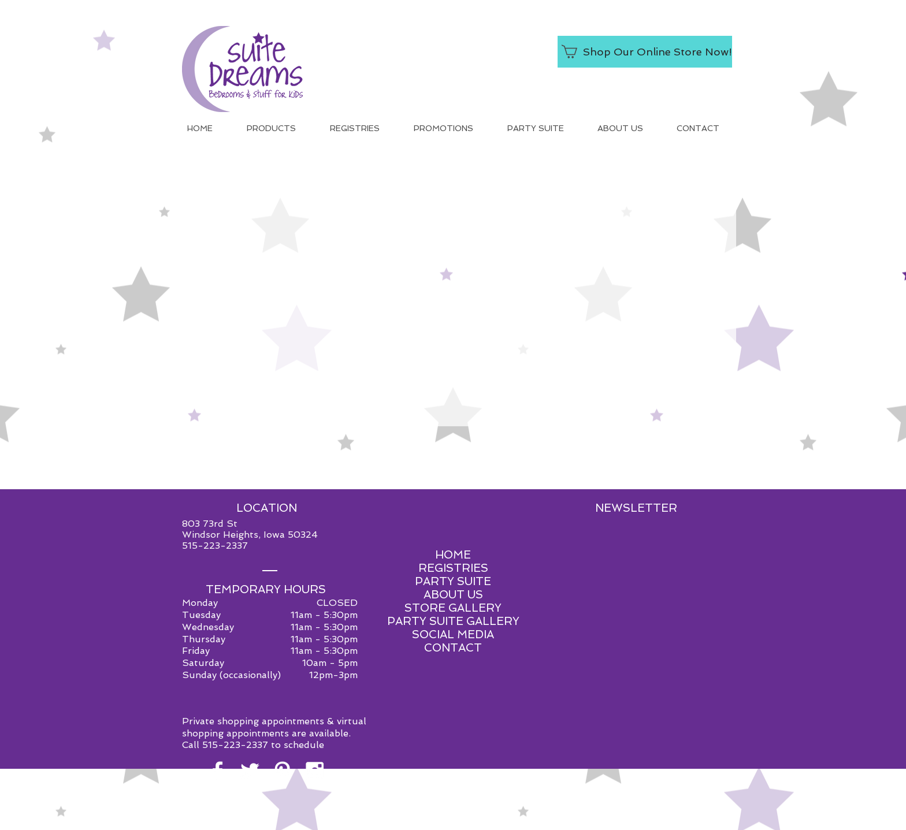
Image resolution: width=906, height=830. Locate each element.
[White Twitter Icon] (249, 770)
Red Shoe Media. (507, 820)
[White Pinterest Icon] (282, 770)
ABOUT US (453, 594)
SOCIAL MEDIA (453, 634)
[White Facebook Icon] (217, 770)
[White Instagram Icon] (314, 770)
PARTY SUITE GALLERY (453, 621)
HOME (453, 554)
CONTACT (453, 647)
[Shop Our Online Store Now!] (645, 52)
